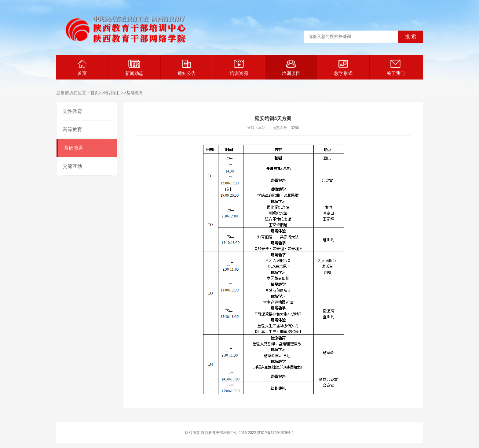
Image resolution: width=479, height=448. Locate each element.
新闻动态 (134, 68)
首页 (82, 68)
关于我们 (395, 68)
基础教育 (134, 92)
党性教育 (72, 111)
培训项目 (291, 68)
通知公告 (186, 68)
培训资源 (239, 68)
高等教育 (72, 129)
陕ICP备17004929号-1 (275, 433)
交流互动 (72, 166)
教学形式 (343, 68)
